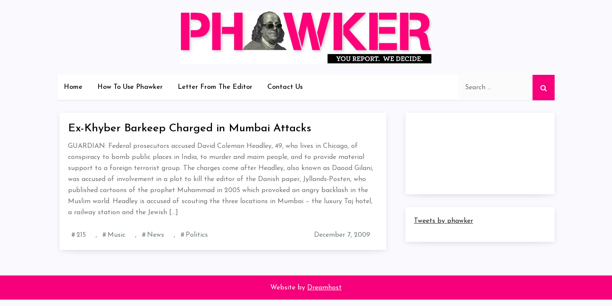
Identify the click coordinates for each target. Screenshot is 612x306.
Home (73, 87)
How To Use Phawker (130, 87)
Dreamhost (324, 287)
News (155, 235)
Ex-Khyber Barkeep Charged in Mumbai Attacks (189, 128)
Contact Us (285, 87)
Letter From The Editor (215, 87)
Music (116, 235)
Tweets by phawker (443, 221)
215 (81, 235)
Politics (197, 235)
